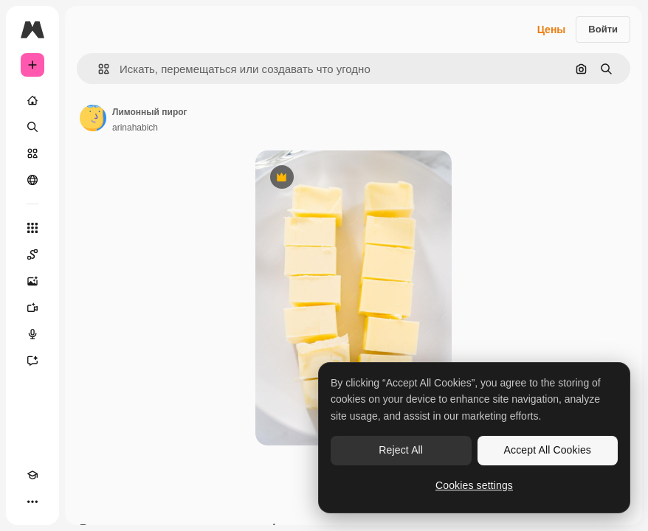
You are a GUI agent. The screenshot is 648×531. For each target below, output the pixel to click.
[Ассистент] (32, 360)
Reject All (401, 450)
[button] (97, 68)
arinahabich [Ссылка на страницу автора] (135, 127)
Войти (603, 29)
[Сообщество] (32, 180)
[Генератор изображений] (32, 281)
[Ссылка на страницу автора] (93, 118)
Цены (551, 29)
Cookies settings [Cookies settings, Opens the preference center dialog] (474, 485)
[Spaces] (32, 254)
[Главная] (32, 100)
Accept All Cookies (547, 450)
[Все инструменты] (32, 228)
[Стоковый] (32, 153)
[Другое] (32, 501)
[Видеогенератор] (32, 307)
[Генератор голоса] (32, 334)
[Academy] (32, 475)
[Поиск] (32, 127)
